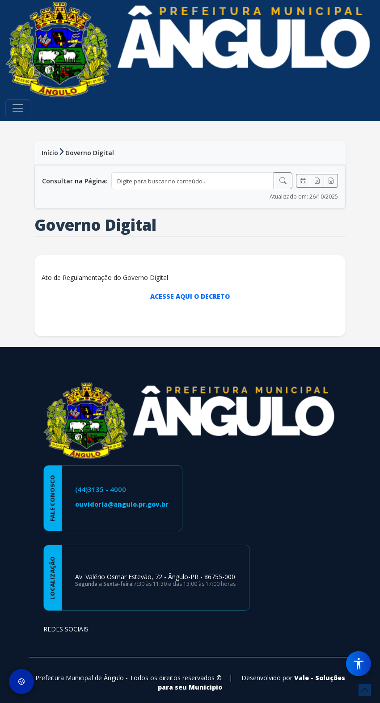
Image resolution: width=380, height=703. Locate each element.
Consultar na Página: (75, 181)
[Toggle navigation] (17, 108)
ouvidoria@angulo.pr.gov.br (122, 504)
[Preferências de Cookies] (21, 681)
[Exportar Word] (331, 181)
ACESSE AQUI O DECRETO (190, 296)
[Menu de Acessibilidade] (358, 663)
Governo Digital (89, 152)
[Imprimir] (303, 181)
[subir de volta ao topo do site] (365, 690)
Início (50, 152)
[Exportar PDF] (317, 181)
